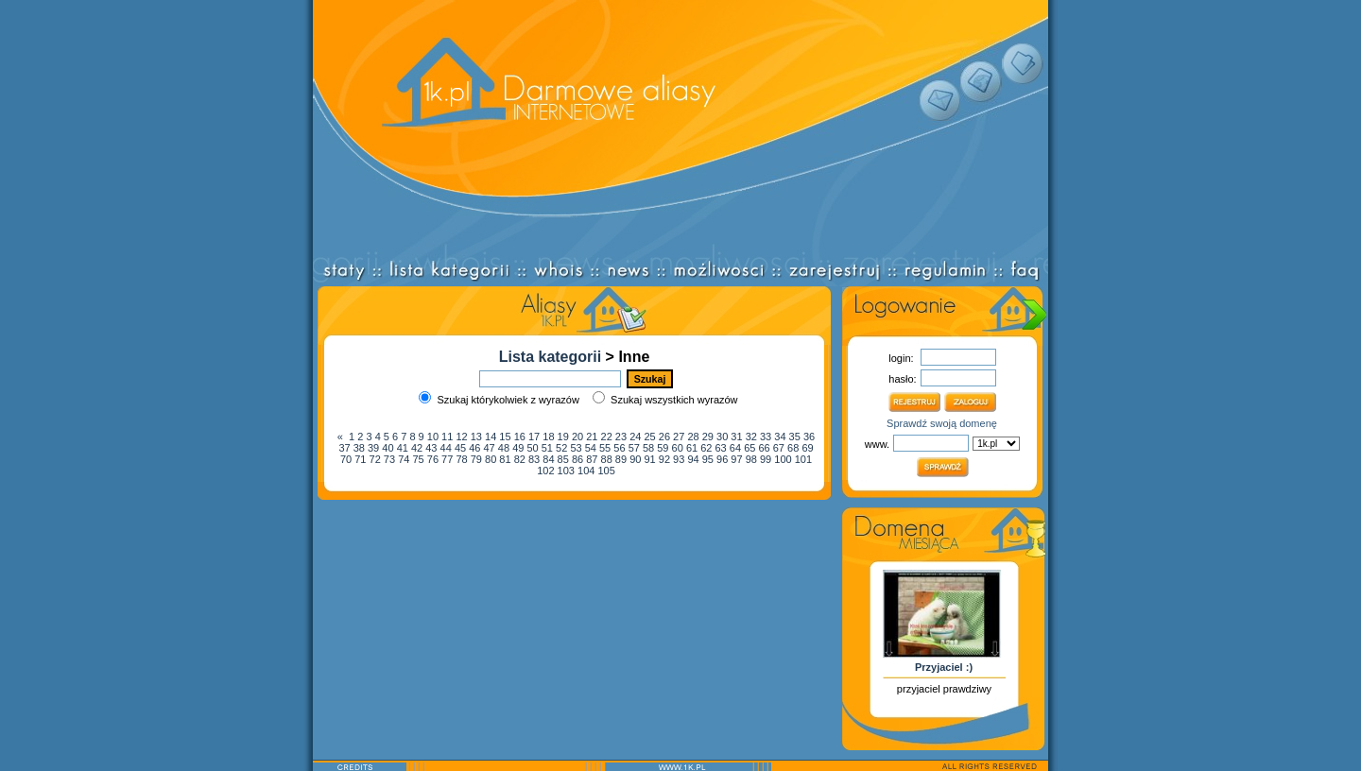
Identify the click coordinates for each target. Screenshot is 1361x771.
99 (765, 459)
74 (403, 459)
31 (736, 436)
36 (809, 436)
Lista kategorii (550, 357)
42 (416, 448)
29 (708, 436)
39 (373, 448)
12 (461, 436)
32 (751, 436)
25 (649, 436)
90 (635, 459)
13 (476, 436)
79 (476, 459)
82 (519, 459)
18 (548, 436)
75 (417, 459)
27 (678, 436)
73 (389, 459)
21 (591, 436)
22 (606, 436)
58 (648, 448)
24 (635, 436)
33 (765, 436)
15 (504, 436)
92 (664, 459)
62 (706, 448)
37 (344, 448)
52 (561, 448)
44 (446, 448)
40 (387, 448)
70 (346, 459)
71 (360, 459)
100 (782, 459)
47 (489, 448)
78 (461, 459)
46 (474, 448)
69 (807, 448)
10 (433, 436)
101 (803, 459)
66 (763, 448)
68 (793, 448)
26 (664, 436)
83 (534, 459)
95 (708, 459)
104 (585, 470)
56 (619, 448)
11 (447, 436)
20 (577, 436)
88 (606, 459)
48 (503, 448)
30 (722, 436)
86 (577, 459)
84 (548, 459)
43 (431, 448)
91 (649, 459)
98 (751, 459)
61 (692, 448)
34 (779, 436)
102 (545, 470)
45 (460, 448)
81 (504, 459)
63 (721, 448)
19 (563, 436)
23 (621, 436)
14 (490, 436)
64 (735, 448)
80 (490, 459)
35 (795, 436)
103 (566, 470)
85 (563, 459)
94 (692, 459)
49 (518, 448)
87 (591, 459)
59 (662, 448)
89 (621, 459)
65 (749, 448)
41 (402, 448)
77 (447, 459)
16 (519, 436)
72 (375, 459)
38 (359, 448)
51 (547, 448)
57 (634, 448)
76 (433, 459)
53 (575, 448)
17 (534, 436)
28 (692, 436)
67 (778, 448)
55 (605, 448)
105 (605, 470)
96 (722, 459)
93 (678, 459)
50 (532, 448)
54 (590, 448)
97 (736, 459)
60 (677, 448)
